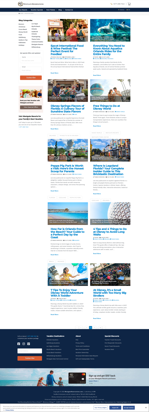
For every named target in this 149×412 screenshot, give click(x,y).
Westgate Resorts (37, 44)
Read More (54, 73)
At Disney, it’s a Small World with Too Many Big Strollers (109, 292)
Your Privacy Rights (101, 407)
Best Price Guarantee (82, 349)
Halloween (22, 42)
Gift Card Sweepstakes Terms (85, 359)
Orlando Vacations (52, 340)
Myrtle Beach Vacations (54, 349)
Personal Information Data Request (87, 356)
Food (20, 35)
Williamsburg (36, 47)
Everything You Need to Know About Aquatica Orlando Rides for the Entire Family (109, 50)
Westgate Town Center (100, 137)
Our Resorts (23, 10)
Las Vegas (35, 24)
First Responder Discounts (113, 343)
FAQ (77, 340)
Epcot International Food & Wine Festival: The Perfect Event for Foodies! (67, 50)
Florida (52, 197)
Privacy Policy (80, 343)
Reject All (115, 407)
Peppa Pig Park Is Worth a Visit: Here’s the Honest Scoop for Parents (67, 168)
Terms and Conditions (83, 346)
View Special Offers (31, 107)
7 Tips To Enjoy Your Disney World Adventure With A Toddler (67, 292)
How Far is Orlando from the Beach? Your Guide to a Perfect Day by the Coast (67, 233)
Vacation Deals (109, 349)
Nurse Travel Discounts (112, 346)
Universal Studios (37, 42)
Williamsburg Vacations (54, 356)
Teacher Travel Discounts (113, 340)
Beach (51, 261)
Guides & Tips (23, 40)
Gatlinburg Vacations (53, 343)
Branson (21, 24)
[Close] (146, 408)
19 (100, 327)
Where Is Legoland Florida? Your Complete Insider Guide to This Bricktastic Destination (108, 170)
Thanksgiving (36, 36)
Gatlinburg (22, 37)
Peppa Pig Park (75, 197)
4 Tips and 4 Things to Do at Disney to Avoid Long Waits (110, 231)
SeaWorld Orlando (106, 58)
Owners (121, 10)
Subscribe (30, 78)
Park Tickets (50, 10)
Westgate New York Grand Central (57, 359)
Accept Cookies (129, 407)
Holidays (21, 45)
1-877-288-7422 (118, 4)
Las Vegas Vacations (53, 346)
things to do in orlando (69, 135)
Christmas (22, 27)
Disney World (23, 32)
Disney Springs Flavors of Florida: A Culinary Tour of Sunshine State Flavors (67, 108)
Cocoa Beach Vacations (54, 352)
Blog (60, 10)
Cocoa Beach (23, 29)
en (128, 10)
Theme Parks (36, 39)
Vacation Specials (37, 10)
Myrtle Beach (36, 26)
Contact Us (69, 10)
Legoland (62, 197)
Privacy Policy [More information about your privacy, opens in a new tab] (10, 410)
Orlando (34, 29)
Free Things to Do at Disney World (106, 107)
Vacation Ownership (82, 352)
